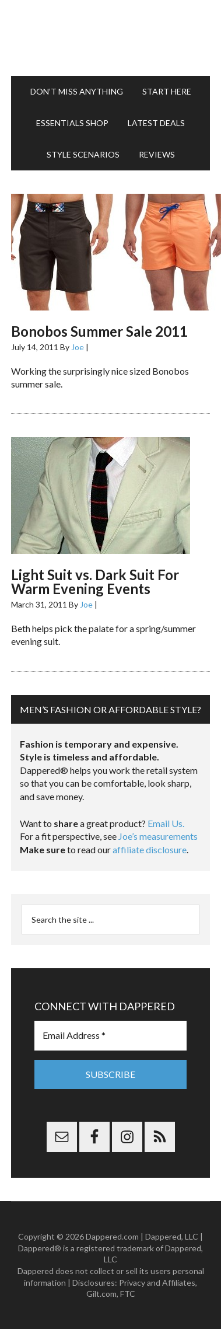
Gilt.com (101, 1294)
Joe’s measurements (158, 836)
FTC (127, 1294)
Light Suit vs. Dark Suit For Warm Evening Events (95, 581)
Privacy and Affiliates (157, 1282)
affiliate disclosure (150, 849)
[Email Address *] (110, 1035)
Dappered (110, 38)
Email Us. (166, 823)
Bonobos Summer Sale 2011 (99, 331)
